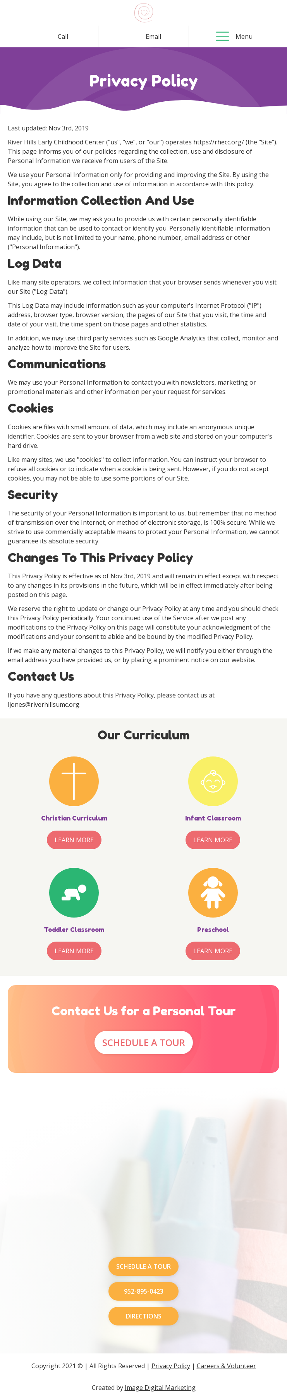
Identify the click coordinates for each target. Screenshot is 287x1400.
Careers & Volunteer (226, 1366)
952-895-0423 (143, 1291)
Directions (144, 1316)
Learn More (74, 840)
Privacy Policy (170, 1366)
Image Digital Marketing (160, 1387)
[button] (222, 36)
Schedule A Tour (143, 1042)
